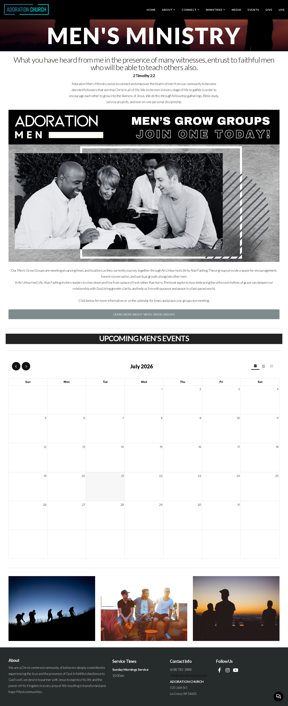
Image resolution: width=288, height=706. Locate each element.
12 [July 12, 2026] (45, 447)
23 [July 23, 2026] (199, 476)
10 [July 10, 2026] (238, 418)
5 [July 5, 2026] (45, 418)
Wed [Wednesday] (144, 382)
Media (236, 9)
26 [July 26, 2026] (44, 505)
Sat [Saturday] (260, 382)
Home (151, 9)
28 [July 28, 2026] (122, 505)
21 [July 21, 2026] (122, 476)
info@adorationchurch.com (188, 676)
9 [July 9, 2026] (200, 418)
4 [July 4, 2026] (278, 389)
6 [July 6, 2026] (84, 418)
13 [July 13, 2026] (83, 447)
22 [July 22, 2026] (160, 476)
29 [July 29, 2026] (160, 505)
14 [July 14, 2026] (122, 447)
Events (253, 9)
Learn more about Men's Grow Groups (144, 314)
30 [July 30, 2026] (199, 505)
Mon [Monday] (67, 382)
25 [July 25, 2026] (277, 476)
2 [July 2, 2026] (200, 389)
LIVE (282, 9)
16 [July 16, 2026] (200, 447)
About (168, 9)
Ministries (215, 9)
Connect (190, 9)
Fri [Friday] (221, 382)
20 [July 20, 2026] (83, 476)
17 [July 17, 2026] (238, 447)
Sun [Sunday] (28, 382)
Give (268, 9)
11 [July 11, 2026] (278, 418)
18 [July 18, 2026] (277, 447)
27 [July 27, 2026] (83, 505)
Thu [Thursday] (182, 382)
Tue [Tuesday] (105, 382)
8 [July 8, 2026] (161, 418)
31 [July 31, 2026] (238, 505)
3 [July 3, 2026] (239, 389)
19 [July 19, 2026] (45, 476)
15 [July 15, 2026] (161, 447)
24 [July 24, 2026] (238, 476)
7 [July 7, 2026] (123, 418)
